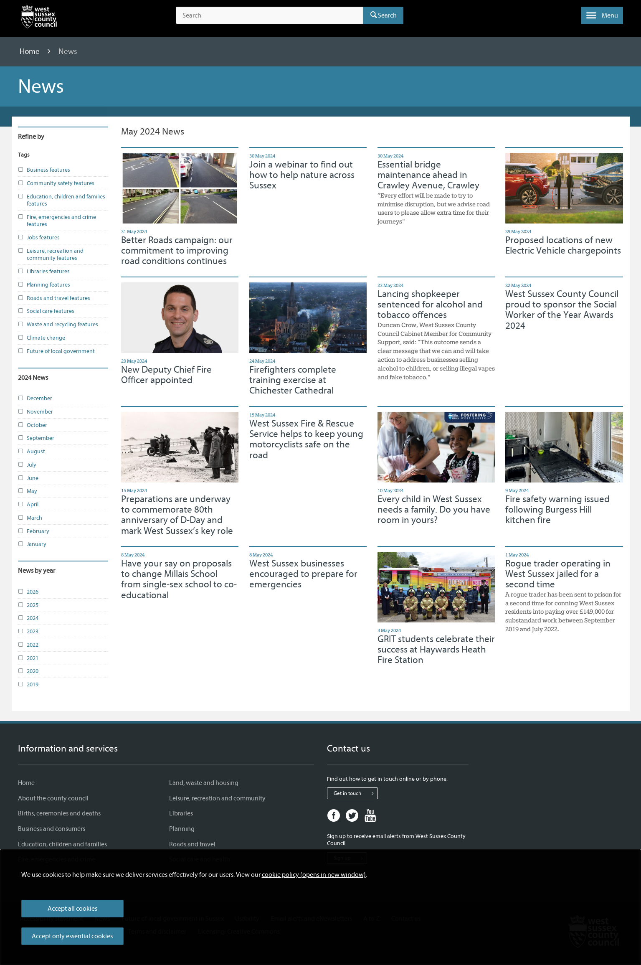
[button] (602, 15)
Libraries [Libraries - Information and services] (181, 813)
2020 (28, 671)
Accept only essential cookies (72, 936)
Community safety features (56, 183)
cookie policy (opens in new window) (314, 875)
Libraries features (44, 271)
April (28, 504)
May (27, 491)
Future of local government (56, 351)
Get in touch (356, 793)
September (36, 438)
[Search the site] (269, 15)
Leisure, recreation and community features (51, 254)
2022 (28, 645)
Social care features (46, 311)
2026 (28, 592)
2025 (28, 605)
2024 (28, 618)
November (35, 412)
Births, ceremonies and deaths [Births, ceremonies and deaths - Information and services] (59, 813)
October (32, 425)
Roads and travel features (54, 298)
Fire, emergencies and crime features (57, 220)
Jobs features (39, 237)
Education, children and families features (61, 200)
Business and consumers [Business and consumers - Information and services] (51, 829)
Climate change (41, 338)
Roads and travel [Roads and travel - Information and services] (192, 844)
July (27, 465)
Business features (44, 170)
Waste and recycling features (58, 324)
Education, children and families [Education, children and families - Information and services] (62, 844)
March (30, 518)
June (28, 478)
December (35, 398)
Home (30, 51)
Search (387, 15)
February (33, 531)
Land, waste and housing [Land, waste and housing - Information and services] (203, 783)
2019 (28, 684)
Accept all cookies (72, 908)
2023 (28, 631)
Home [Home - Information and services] (26, 783)
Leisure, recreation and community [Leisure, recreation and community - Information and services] (217, 798)
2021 (28, 658)
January (32, 544)
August (31, 451)
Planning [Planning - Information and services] (182, 829)
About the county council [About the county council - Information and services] (53, 798)
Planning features (44, 285)
